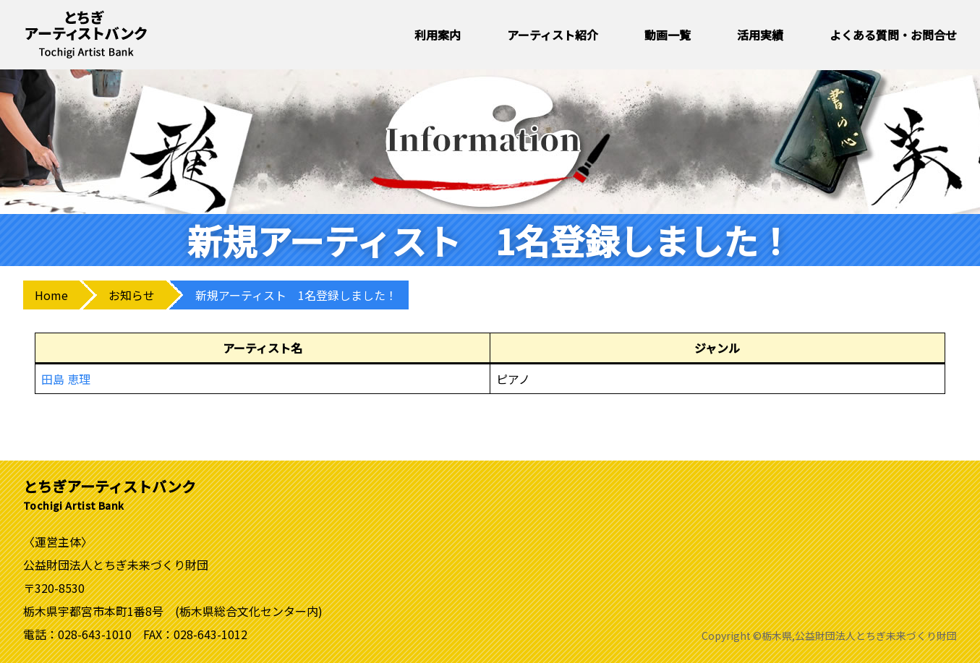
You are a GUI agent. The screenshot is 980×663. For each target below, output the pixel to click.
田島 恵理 (65, 379)
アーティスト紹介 (552, 34)
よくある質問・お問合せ (893, 34)
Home (51, 295)
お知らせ (131, 295)
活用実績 (760, 34)
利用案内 (437, 34)
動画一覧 (667, 34)
